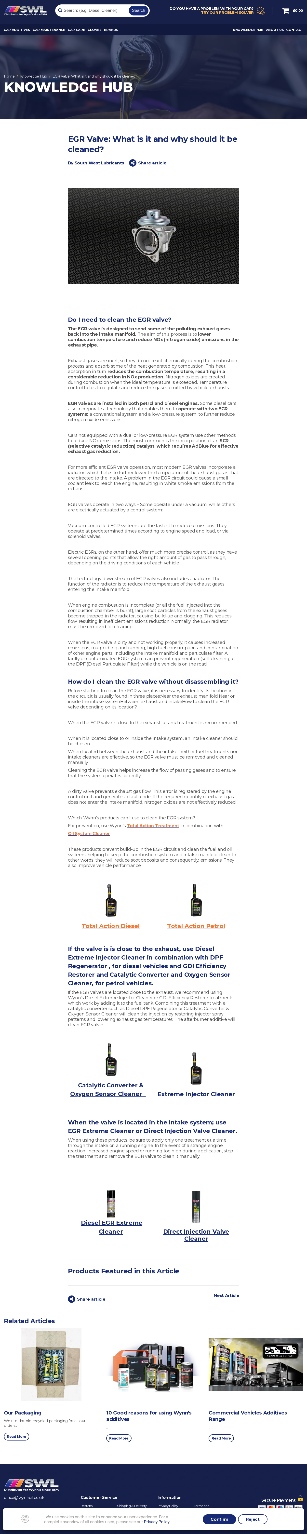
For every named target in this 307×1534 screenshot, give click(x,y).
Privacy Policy (168, 1505)
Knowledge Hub (248, 31)
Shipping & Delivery (132, 1505)
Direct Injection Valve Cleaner (196, 1235)
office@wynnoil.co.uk (24, 1497)
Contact (294, 31)
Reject (253, 1519)
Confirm (219, 1519)
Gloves (95, 31)
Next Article (226, 1295)
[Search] (91, 11)
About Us (275, 31)
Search (138, 11)
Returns (87, 1505)
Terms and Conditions (202, 1507)
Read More (16, 1436)
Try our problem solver (227, 13)
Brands (111, 31)
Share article (147, 163)
